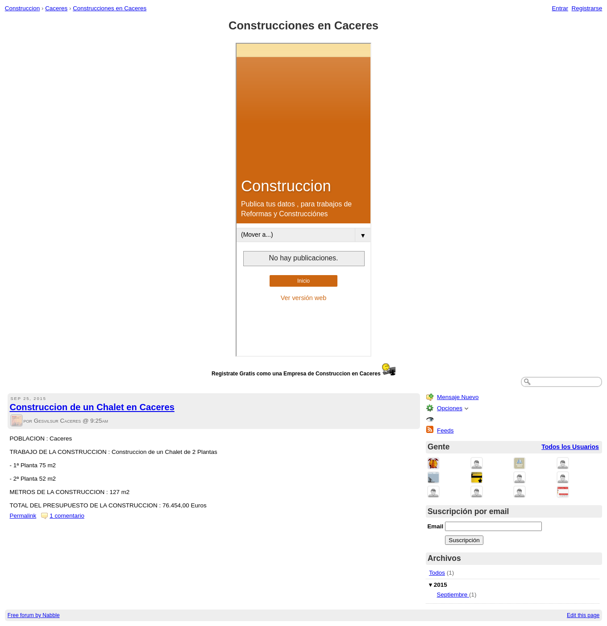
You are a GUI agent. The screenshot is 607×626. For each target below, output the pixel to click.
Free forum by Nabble (34, 615)
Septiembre (453, 594)
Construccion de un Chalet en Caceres (92, 407)
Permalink (23, 515)
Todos (437, 572)
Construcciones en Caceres (109, 8)
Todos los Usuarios (570, 446)
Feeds (445, 430)
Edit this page (583, 615)
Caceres (56, 8)
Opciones (449, 408)
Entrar (560, 8)
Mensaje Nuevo (457, 397)
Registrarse (587, 8)
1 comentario (67, 515)
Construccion (22, 8)
